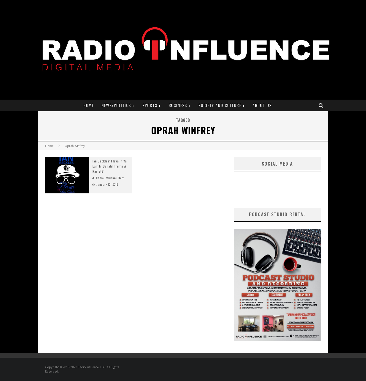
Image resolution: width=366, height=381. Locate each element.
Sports (149, 105)
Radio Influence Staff (110, 178)
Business (178, 105)
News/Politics (116, 105)
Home (88, 105)
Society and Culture (219, 105)
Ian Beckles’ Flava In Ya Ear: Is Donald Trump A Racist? (109, 166)
